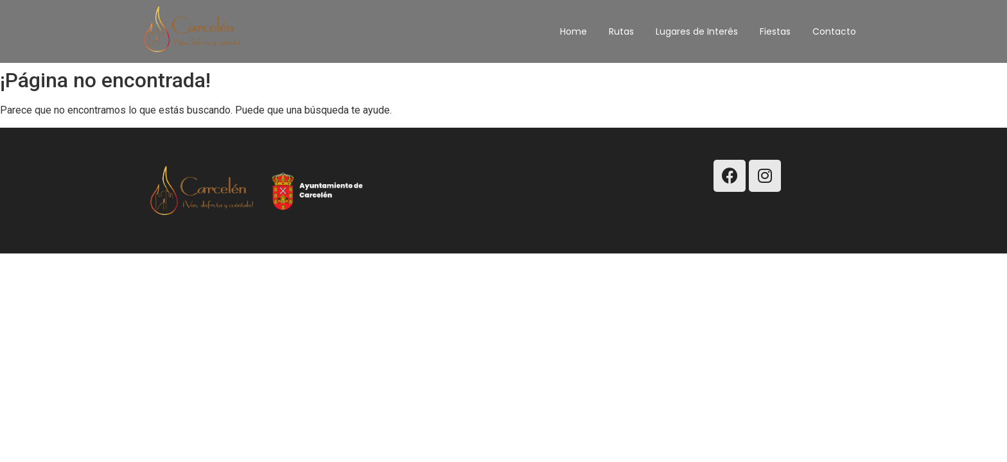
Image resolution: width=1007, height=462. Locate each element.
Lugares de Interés (697, 31)
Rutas (621, 31)
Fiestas (775, 31)
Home (573, 31)
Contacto (834, 31)
